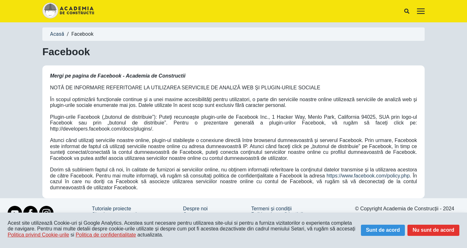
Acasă (57, 34)
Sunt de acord (383, 230)
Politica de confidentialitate (105, 234)
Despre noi (195, 208)
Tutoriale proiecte (111, 208)
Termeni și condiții (271, 208)
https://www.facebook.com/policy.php (368, 175)
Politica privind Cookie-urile (38, 234)
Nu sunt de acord (433, 230)
